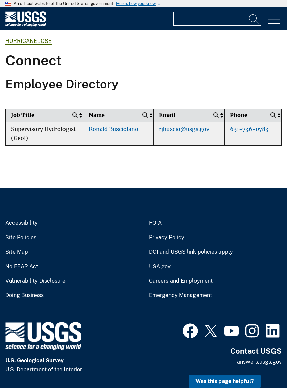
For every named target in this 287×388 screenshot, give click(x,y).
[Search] (254, 19)
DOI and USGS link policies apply (191, 252)
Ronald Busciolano (113, 129)
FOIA (155, 223)
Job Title (22, 115)
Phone (238, 115)
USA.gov (160, 267)
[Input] (217, 19)
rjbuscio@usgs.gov (184, 129)
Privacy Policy (166, 237)
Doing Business (24, 295)
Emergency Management (180, 295)
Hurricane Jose (28, 41)
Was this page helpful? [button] (224, 381)
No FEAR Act (21, 267)
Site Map (16, 252)
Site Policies (20, 237)
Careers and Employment (181, 281)
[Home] (25, 25)
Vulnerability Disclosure (35, 281)
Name (97, 115)
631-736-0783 (249, 129)
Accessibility (21, 223)
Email (167, 115)
